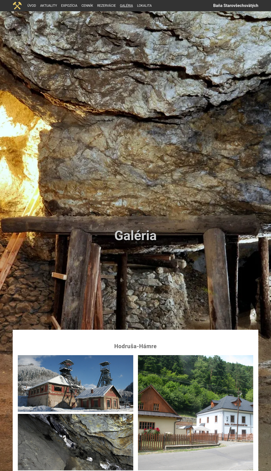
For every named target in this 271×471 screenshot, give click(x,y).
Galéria (126, 6)
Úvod (31, 6)
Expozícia (69, 6)
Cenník (87, 6)
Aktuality (48, 6)
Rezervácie (106, 6)
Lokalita (144, 6)
